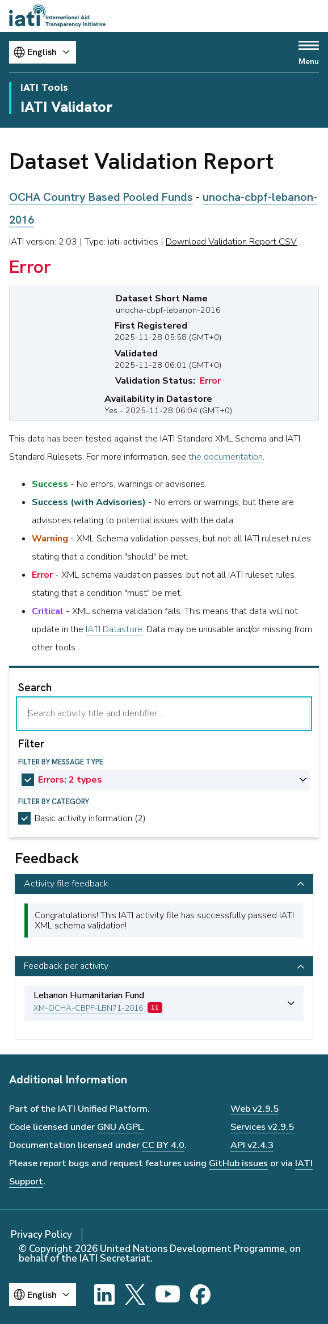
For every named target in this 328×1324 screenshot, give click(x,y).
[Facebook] (200, 1294)
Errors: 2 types (70, 780)
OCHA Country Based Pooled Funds (101, 197)
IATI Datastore (114, 629)
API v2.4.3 (252, 1145)
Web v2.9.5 (254, 1109)
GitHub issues (238, 1163)
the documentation (225, 457)
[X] (135, 1294)
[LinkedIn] (104, 1294)
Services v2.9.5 (262, 1127)
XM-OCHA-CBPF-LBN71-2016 (88, 1008)
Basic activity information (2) (90, 818)
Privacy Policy (41, 1234)
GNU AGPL (119, 1127)
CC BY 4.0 (163, 1145)
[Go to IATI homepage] (57, 16)
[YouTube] (167, 1294)
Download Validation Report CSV (231, 242)
